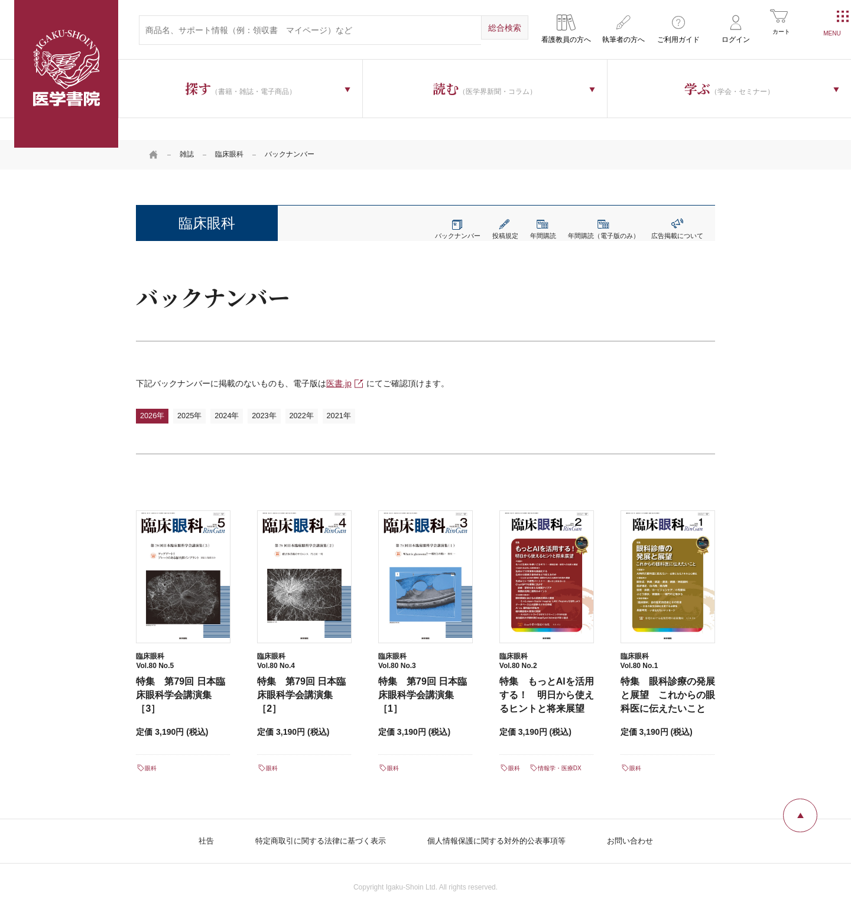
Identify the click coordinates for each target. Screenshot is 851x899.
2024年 (241, 394)
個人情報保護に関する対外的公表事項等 (500, 824)
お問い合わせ (640, 824)
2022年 (328, 394)
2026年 (155, 394)
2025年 (198, 394)
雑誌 (187, 133)
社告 (194, 824)
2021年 (371, 394)
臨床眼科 (229, 133)
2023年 (284, 394)
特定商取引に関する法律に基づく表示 (313, 824)
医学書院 (66, 74)
